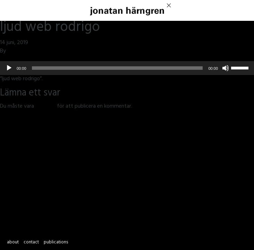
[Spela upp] (9, 68)
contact (31, 243)
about (13, 243)
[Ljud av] (225, 68)
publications (56, 243)
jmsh (12, 51)
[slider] (117, 68)
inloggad (45, 106)
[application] (127, 68)
